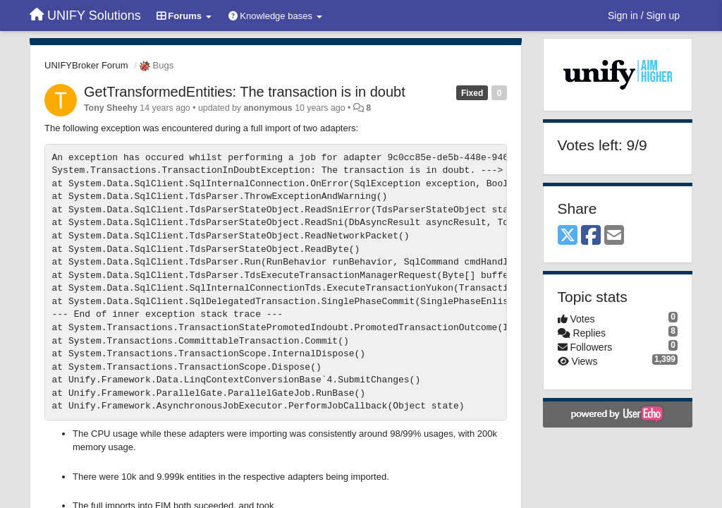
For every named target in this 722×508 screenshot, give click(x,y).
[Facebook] (591, 236)
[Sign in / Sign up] (643, 16)
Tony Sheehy (110, 108)
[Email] (614, 236)
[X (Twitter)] (567, 236)
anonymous (267, 108)
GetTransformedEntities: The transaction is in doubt (244, 91)
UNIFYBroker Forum (86, 65)
